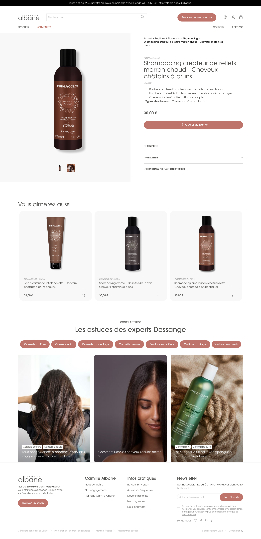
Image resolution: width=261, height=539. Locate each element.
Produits (23, 27)
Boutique (160, 38)
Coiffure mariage (210, 335)
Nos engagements (96, 490)
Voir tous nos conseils (130, 344)
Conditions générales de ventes (33, 531)
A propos (237, 27)
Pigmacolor (174, 38)
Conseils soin (79, 335)
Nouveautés (44, 27)
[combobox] (96, 17)
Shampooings (191, 38)
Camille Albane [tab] (100, 478)
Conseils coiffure (50, 335)
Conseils (218, 27)
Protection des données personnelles (72, 531)
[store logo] (29, 17)
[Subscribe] (231, 497)
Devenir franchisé (137, 495)
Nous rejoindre (136, 501)
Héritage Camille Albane (100, 495)
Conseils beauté (144, 335)
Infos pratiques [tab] (141, 478)
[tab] (193, 146)
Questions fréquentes (140, 490)
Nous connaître (94, 484)
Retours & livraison (138, 484)
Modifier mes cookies (128, 531)
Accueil (148, 38)
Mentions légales (104, 531)
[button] (123, 98)
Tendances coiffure (177, 335)
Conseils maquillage (111, 335)
